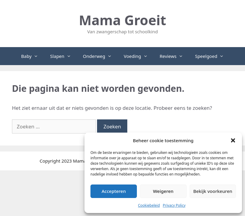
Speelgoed (212, 56)
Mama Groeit (122, 20)
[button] (233, 140)
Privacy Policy (174, 205)
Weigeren (163, 191)
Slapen (63, 56)
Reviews (174, 56)
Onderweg (100, 56)
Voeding (139, 56)
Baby (32, 56)
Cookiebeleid (149, 205)
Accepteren (114, 191)
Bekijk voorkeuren (212, 191)
